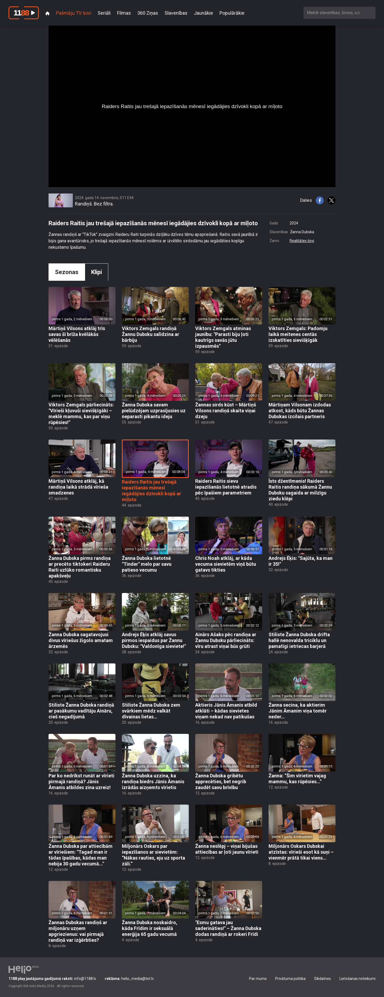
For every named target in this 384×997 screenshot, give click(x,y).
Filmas (124, 13)
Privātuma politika (290, 978)
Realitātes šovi (302, 241)
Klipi (96, 272)
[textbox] (339, 12)
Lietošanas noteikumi (357, 978)
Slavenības (176, 13)
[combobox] (339, 13)
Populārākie (232, 13)
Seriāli (104, 13)
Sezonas (66, 272)
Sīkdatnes (322, 978)
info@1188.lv (52, 978)
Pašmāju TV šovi (73, 13)
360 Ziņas (147, 13)
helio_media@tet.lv (129, 978)
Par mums (258, 978)
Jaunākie (203, 13)
